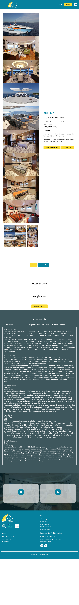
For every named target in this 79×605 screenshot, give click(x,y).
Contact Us (67, 147)
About (4, 533)
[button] (75, 4)
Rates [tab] (33, 265)
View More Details (52, 147)
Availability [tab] (43, 265)
